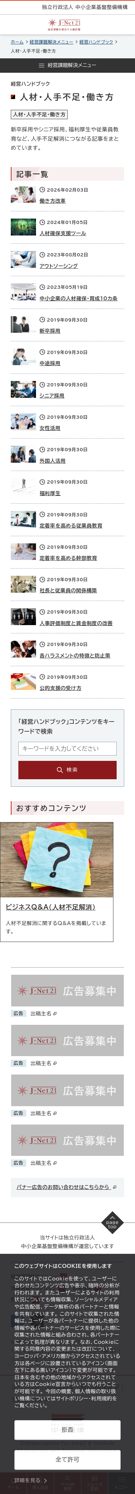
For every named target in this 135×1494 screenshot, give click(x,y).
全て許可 (67, 1459)
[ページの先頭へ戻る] (112, 1222)
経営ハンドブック (96, 42)
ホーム (17, 42)
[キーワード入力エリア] (67, 748)
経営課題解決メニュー (51, 42)
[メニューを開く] (67, 65)
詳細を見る (27, 1480)
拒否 (67, 1429)
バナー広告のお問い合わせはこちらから (67, 1187)
